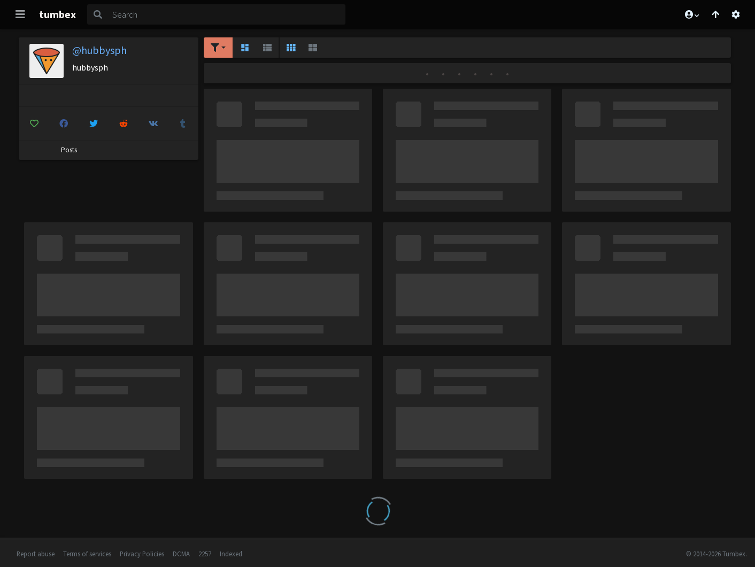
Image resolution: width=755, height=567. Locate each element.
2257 (204, 553)
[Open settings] (735, 14)
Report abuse (36, 553)
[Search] (226, 14)
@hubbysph (99, 50)
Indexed (231, 553)
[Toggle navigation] (20, 14)
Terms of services (87, 553)
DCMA (181, 553)
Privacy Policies (142, 553)
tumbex (57, 14)
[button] (691, 14)
